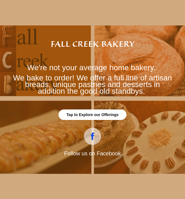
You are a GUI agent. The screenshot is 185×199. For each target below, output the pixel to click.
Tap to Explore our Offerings (93, 114)
